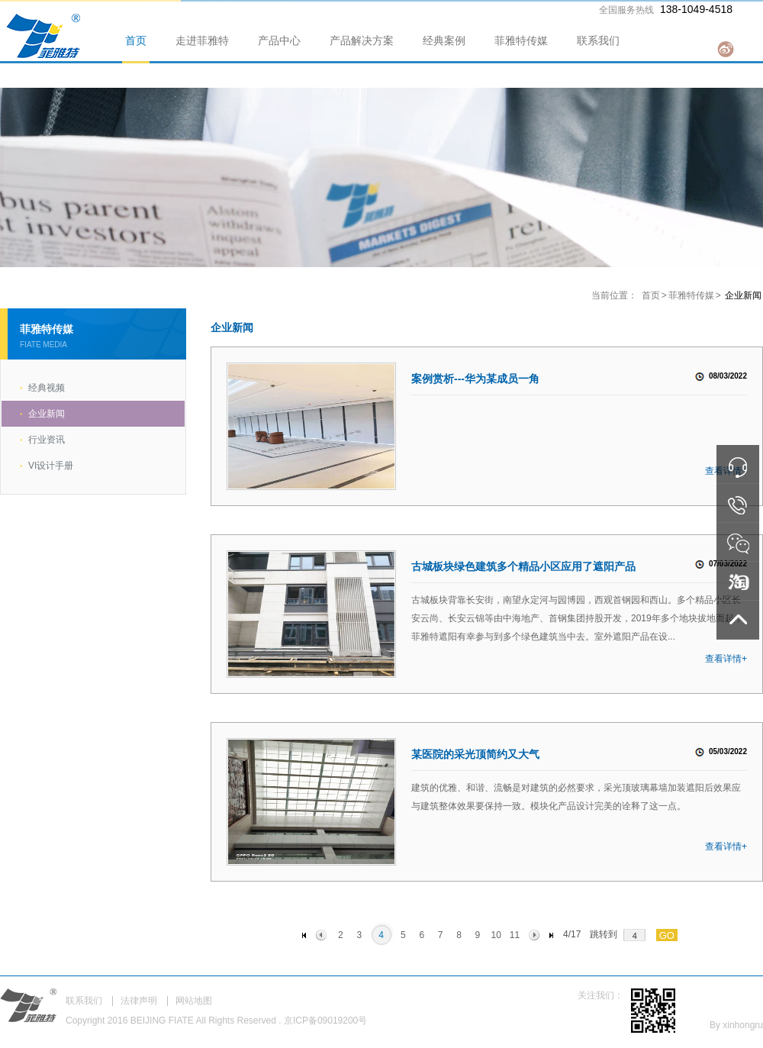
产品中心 (279, 40)
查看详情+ (726, 658)
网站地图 (193, 1000)
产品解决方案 (362, 40)
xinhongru (743, 1025)
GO (666, 935)
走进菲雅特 (202, 40)
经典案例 (444, 40)
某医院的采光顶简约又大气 (475, 754)
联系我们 (598, 40)
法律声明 (139, 1000)
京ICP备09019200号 (325, 1020)
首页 (135, 40)
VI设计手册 (50, 465)
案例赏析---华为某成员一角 (475, 378)
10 (496, 935)
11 (515, 935)
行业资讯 (46, 439)
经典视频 (46, 387)
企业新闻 (46, 413)
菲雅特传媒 (521, 40)
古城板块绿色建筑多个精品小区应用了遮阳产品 (523, 566)
